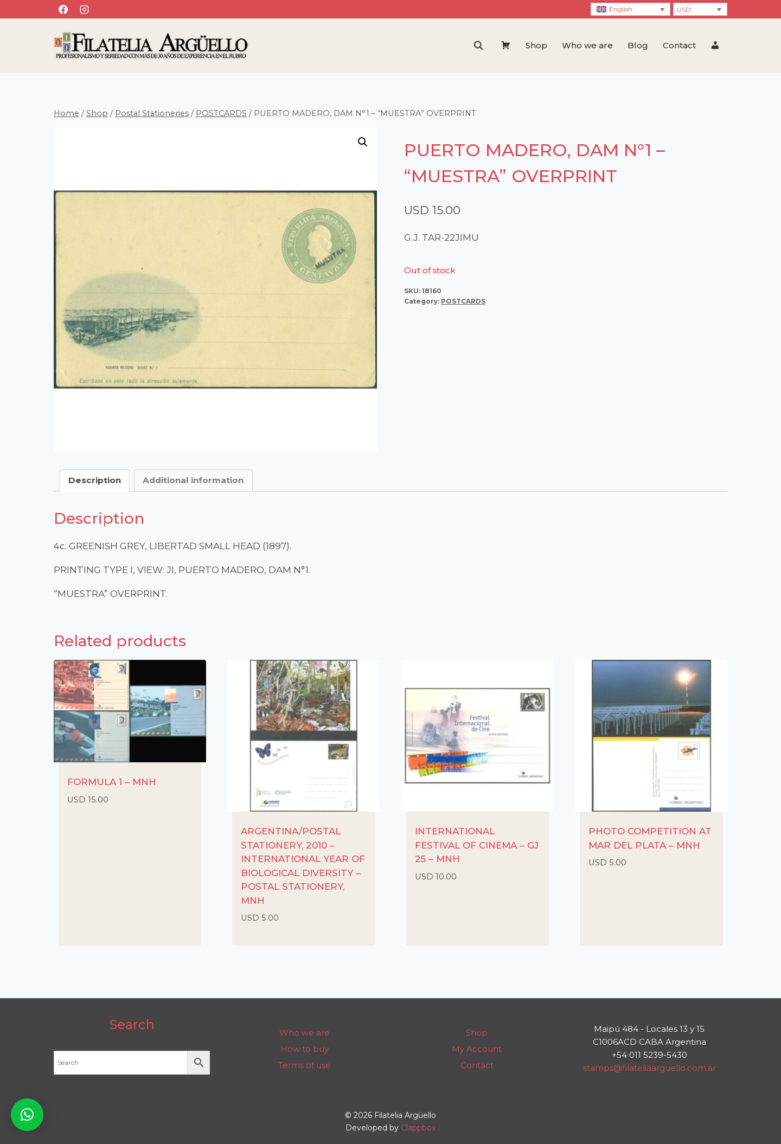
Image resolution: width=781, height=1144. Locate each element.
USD (684, 9)
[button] (363, 142)
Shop (536, 45)
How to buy (304, 1049)
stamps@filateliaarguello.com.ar (649, 1068)
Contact (679, 45)
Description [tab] (94, 480)
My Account (477, 1049)
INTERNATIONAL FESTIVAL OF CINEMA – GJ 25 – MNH (477, 845)
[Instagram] (84, 9)
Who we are (587, 45)
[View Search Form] (478, 45)
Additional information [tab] (193, 480)
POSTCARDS (463, 301)
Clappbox (418, 1128)
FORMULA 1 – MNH (111, 781)
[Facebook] (63, 9)
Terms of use (304, 1065)
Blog (638, 45)
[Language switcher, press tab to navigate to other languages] (630, 9)
